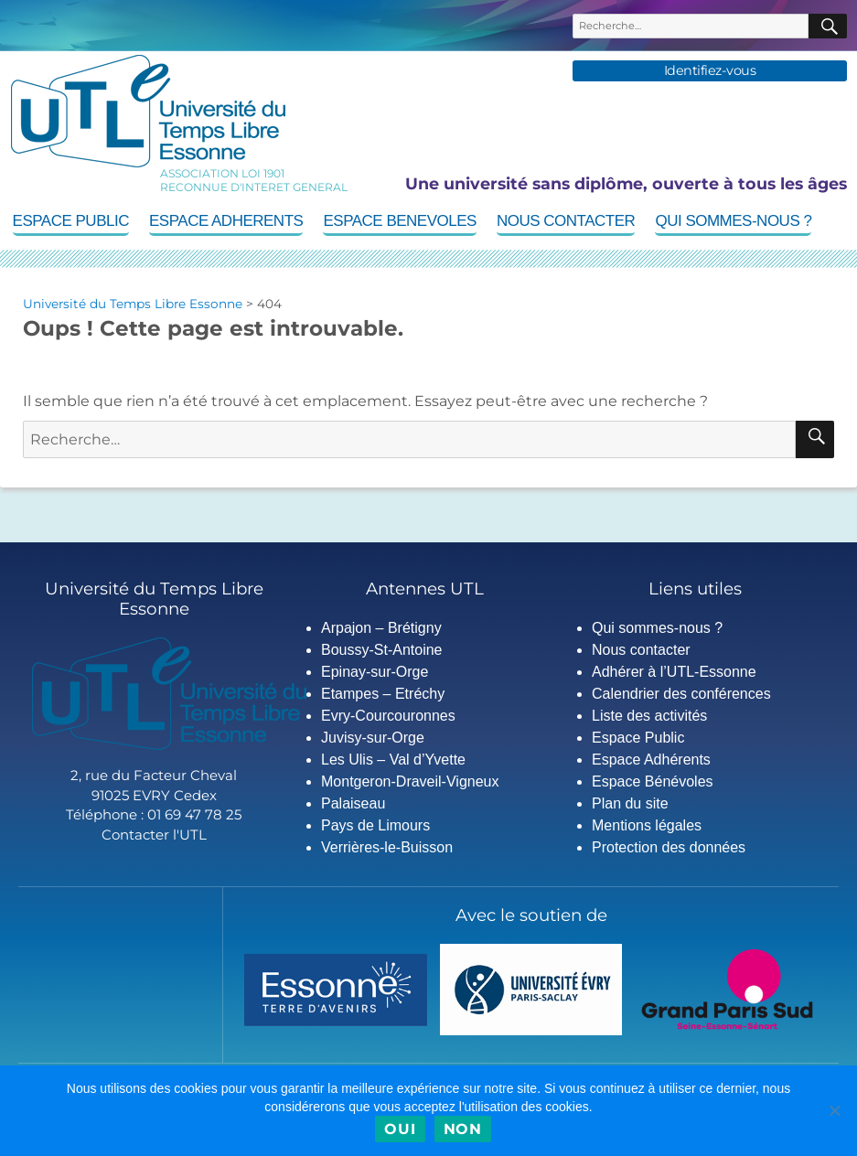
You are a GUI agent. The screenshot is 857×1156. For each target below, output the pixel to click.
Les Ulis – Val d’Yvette (393, 759)
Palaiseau (353, 803)
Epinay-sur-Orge (374, 672)
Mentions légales (647, 825)
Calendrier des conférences (681, 693)
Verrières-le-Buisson (387, 847)
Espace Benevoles (399, 221)
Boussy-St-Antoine (382, 650)
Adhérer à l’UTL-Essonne (674, 672)
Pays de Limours (375, 825)
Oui (399, 1129)
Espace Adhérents (651, 759)
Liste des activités (649, 715)
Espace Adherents (226, 221)
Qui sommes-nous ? (733, 221)
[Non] (834, 1110)
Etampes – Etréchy (383, 693)
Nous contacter (566, 221)
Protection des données (668, 847)
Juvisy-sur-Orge (372, 737)
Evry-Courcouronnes (388, 715)
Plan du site (630, 803)
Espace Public (71, 221)
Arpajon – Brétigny (381, 628)
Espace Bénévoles (652, 781)
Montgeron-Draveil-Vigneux (409, 781)
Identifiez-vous (710, 71)
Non (463, 1129)
